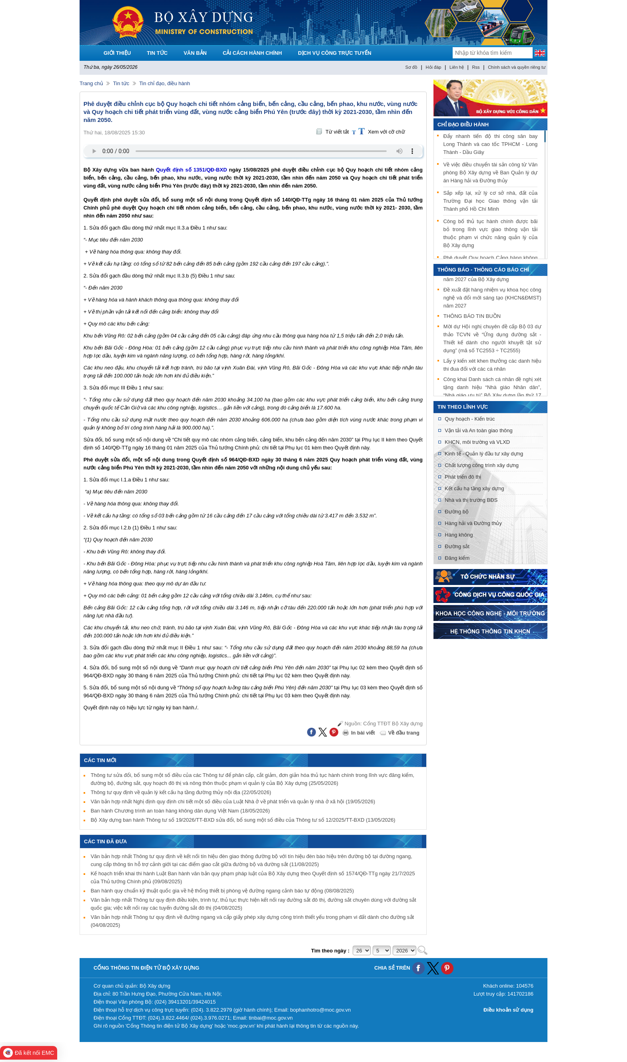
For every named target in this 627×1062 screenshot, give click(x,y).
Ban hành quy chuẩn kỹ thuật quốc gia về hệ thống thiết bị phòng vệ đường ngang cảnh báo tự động (222, 891)
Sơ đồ (411, 67)
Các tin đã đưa (105, 841)
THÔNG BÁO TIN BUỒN (472, 317)
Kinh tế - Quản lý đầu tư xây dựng (484, 454)
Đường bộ (457, 512)
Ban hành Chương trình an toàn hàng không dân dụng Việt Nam (180, 811)
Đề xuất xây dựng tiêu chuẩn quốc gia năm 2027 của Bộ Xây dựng (492, 276)
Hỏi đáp (433, 67)
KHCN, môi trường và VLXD (477, 442)
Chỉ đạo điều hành (463, 125)
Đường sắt (457, 546)
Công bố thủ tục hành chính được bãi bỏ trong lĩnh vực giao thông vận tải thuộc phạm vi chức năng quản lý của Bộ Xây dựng (490, 233)
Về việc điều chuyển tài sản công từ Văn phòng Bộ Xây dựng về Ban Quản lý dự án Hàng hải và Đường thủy (490, 173)
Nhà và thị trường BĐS (471, 500)
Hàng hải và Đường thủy (473, 523)
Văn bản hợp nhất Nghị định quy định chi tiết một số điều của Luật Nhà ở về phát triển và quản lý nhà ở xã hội (233, 801)
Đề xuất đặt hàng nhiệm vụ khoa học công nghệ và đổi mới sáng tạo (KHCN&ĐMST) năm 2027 (492, 299)
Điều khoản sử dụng (508, 1010)
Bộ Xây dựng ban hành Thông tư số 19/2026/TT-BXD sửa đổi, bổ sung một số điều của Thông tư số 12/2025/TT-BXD (243, 820)
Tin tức (121, 83)
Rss (476, 67)
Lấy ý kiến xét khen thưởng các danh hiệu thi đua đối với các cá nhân (492, 366)
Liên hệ (456, 67)
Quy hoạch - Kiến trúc (470, 419)
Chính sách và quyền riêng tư (516, 67)
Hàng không (459, 535)
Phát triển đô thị (463, 477)
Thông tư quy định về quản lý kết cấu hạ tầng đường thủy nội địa (181, 792)
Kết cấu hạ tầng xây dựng (474, 488)
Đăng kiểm (457, 558)
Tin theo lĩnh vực (462, 407)
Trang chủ (91, 83)
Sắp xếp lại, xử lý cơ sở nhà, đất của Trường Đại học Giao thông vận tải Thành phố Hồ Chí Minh (490, 201)
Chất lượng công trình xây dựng (482, 465)
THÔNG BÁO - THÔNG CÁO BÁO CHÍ (483, 270)
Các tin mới (100, 760)
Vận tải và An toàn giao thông (478, 430)
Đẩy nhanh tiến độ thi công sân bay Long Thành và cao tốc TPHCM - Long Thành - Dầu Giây (490, 144)
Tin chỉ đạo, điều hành (164, 83)
